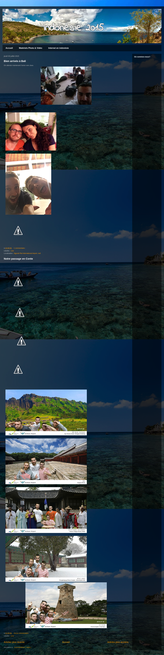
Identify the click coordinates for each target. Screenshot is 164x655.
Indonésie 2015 (73, 28)
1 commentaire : (20, 248)
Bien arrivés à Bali (15, 61)
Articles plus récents (14, 642)
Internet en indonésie (58, 48)
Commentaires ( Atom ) (22, 647)
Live (12, 251)
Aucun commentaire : (21, 633)
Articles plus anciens (117, 642)
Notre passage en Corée (18, 258)
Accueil (9, 48)
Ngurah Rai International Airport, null (27, 253)
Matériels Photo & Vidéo (30, 48)
